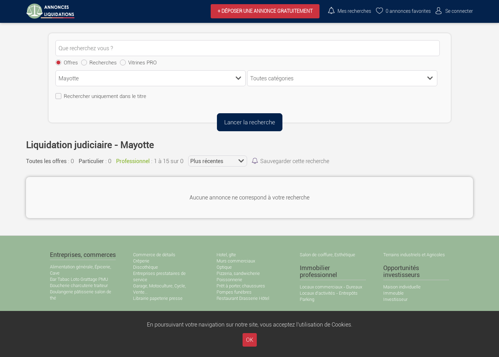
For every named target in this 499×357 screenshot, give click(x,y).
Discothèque (145, 267)
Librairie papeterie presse (158, 298)
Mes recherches (354, 11)
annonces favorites (408, 11)
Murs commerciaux (236, 261)
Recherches (103, 63)
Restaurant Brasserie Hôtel (243, 298)
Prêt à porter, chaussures (241, 285)
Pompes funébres (234, 292)
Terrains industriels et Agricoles (414, 254)
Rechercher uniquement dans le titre (105, 96)
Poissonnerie (229, 279)
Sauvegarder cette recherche (294, 161)
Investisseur (395, 299)
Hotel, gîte (226, 254)
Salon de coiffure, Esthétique (327, 254)
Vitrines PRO (142, 63)
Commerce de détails (154, 254)
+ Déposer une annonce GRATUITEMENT (265, 11)
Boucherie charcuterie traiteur (79, 285)
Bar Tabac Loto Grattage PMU (79, 279)
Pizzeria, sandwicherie (238, 273)
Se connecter (459, 11)
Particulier (91, 161)
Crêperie (141, 261)
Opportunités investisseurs (401, 271)
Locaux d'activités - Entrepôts (329, 293)
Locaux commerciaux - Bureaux (331, 286)
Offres (71, 63)
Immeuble (393, 293)
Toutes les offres (46, 161)
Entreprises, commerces (83, 254)
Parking (307, 299)
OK (249, 340)
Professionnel (133, 161)
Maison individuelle (402, 286)
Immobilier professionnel (318, 271)
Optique (224, 267)
